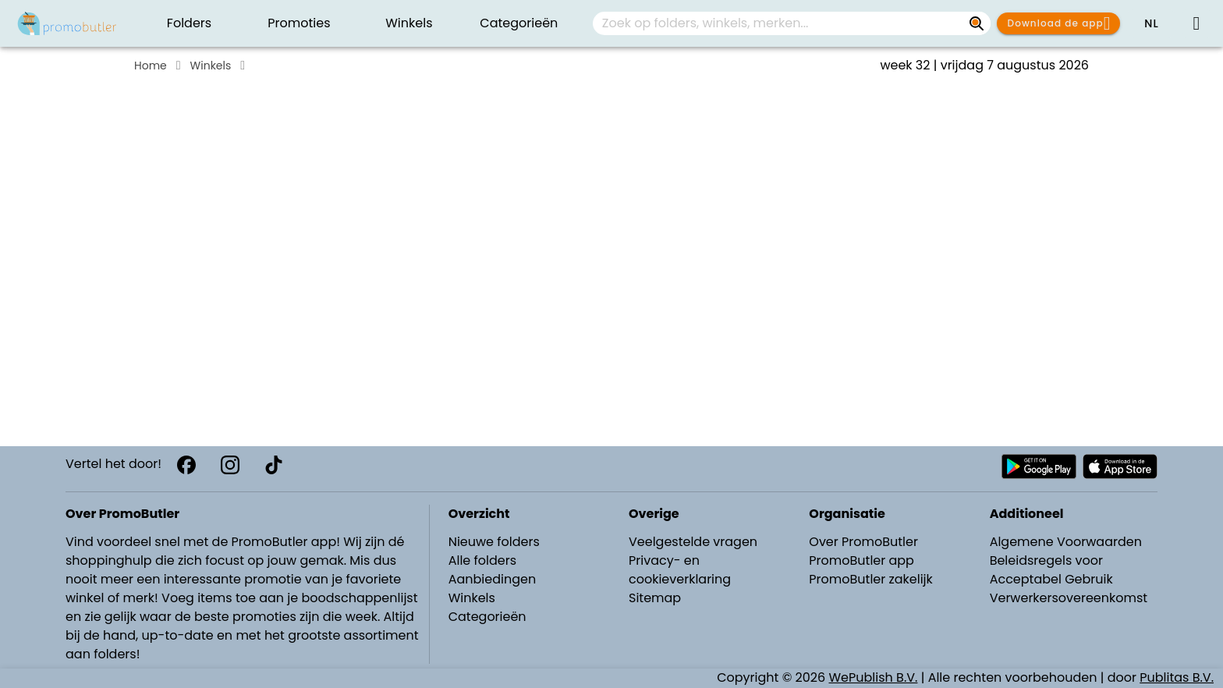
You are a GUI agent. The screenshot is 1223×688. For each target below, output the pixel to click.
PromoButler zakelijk (871, 579)
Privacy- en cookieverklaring (680, 569)
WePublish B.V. (873, 677)
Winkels (211, 65)
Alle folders (482, 560)
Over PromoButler (863, 542)
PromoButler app (861, 560)
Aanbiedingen (492, 579)
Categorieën (487, 617)
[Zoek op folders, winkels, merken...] (976, 23)
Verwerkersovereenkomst (1069, 598)
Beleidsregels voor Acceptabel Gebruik (1051, 569)
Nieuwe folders (494, 542)
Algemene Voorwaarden (1066, 542)
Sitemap (655, 598)
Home (150, 65)
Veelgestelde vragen (693, 542)
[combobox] (792, 23)
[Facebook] (186, 465)
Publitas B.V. (1177, 677)
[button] (1151, 23)
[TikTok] (273, 465)
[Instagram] (230, 465)
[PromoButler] (67, 23)
